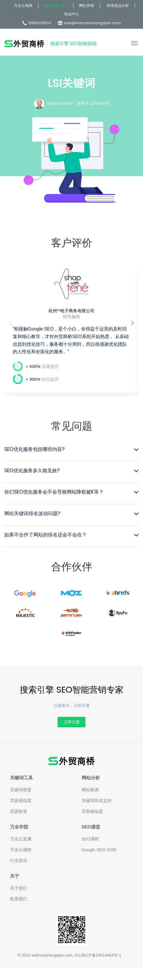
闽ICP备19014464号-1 (101, 955)
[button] (132, 326)
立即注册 (72, 722)
